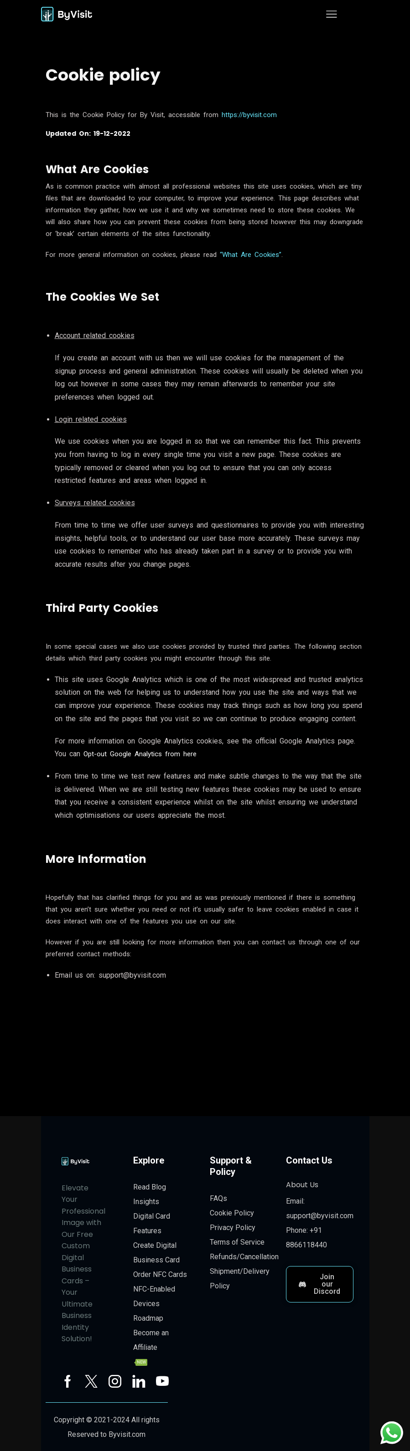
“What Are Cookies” (250, 255)
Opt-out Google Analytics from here (142, 753)
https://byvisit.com (249, 115)
